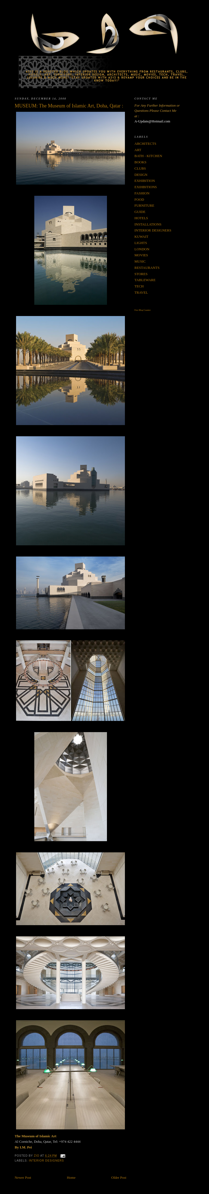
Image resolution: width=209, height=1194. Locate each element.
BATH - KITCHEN (148, 156)
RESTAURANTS (146, 268)
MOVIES (141, 255)
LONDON (141, 249)
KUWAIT (141, 236)
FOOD (139, 199)
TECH (139, 286)
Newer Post (23, 1177)
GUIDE (139, 212)
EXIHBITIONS (145, 187)
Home (71, 1177)
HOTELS (141, 218)
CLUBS (140, 168)
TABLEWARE (145, 280)
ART (137, 150)
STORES (140, 274)
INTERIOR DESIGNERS (46, 1160)
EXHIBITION (144, 181)
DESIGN (140, 175)
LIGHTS (140, 243)
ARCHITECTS (145, 144)
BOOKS (140, 162)
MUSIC (140, 261)
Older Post (118, 1177)
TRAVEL (141, 292)
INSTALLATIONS (147, 224)
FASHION (141, 193)
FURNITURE (144, 205)
